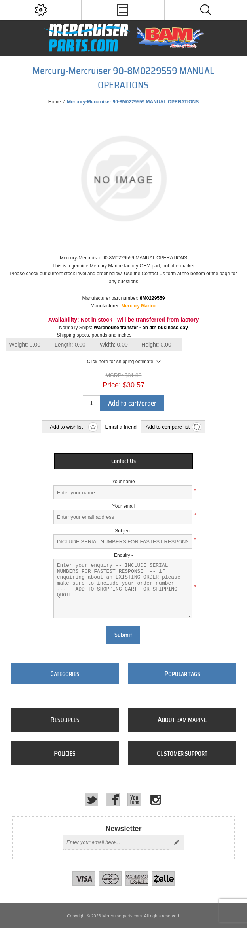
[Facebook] (112, 799)
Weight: (25, 344)
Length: (70, 344)
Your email (123, 506)
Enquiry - (123, 555)
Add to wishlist (66, 427)
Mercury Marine (138, 306)
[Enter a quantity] (91, 403)
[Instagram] (155, 799)
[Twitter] (91, 799)
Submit (123, 635)
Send (176, 842)
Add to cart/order (132, 403)
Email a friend (121, 427)
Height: (156, 344)
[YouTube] (134, 799)
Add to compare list (168, 427)
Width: (114, 344)
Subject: (123, 531)
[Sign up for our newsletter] (116, 842)
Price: (112, 385)
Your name (123, 481)
